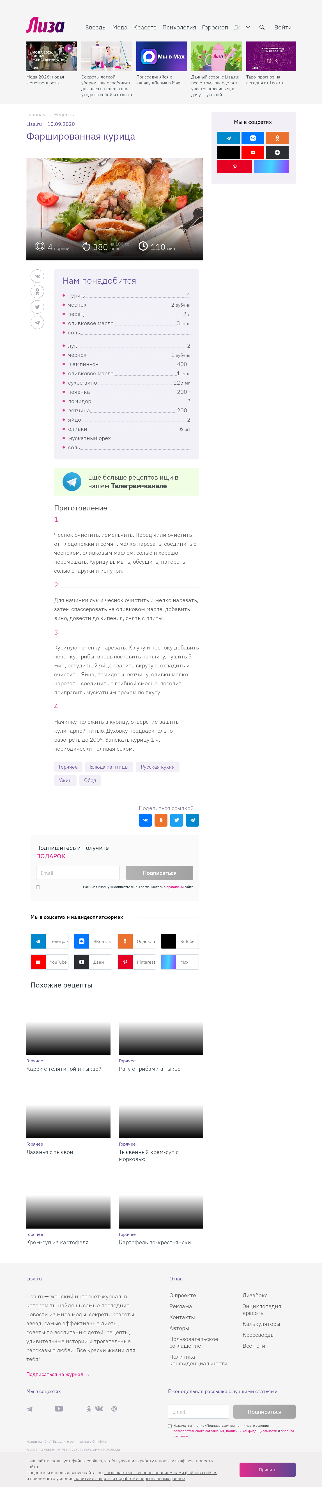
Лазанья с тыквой (49, 1152)
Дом (240, 27)
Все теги (254, 1345)
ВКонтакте (93, 941)
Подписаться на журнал (54, 1374)
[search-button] (261, 27)
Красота (145, 27)
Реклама (180, 1306)
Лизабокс (255, 1295)
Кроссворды (259, 1334)
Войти (283, 27)
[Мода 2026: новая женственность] (51, 56)
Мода (120, 27)
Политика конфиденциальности (198, 1360)
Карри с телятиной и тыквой (64, 1068)
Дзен (89, 962)
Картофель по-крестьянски (155, 1242)
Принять (267, 1469)
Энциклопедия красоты (262, 1309)
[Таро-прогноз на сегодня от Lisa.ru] (271, 56)
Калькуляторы (261, 1324)
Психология (179, 27)
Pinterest (136, 962)
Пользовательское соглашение (193, 1342)
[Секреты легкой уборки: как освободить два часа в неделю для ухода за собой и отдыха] (106, 56)
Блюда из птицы (109, 767)
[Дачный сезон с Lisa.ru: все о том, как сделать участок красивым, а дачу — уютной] (216, 56)
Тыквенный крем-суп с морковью (149, 1155)
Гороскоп (215, 27)
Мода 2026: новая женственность (45, 79)
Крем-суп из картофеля (57, 1242)
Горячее (68, 767)
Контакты (182, 1317)
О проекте (182, 1295)
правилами (175, 887)
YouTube (49, 962)
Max (174, 962)
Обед (90, 780)
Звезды (96, 27)
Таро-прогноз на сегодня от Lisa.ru (264, 79)
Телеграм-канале (139, 485)
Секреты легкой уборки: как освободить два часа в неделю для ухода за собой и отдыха (106, 85)
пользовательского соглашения (198, 1431)
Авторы (179, 1328)
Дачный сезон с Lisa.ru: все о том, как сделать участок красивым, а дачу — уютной (215, 85)
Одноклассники (136, 941)
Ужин (65, 780)
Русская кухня (158, 767)
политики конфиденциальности (251, 1431)
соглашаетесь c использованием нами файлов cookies (160, 1472)
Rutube (178, 941)
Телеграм (49, 941)
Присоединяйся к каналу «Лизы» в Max (158, 79)
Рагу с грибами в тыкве (150, 1068)
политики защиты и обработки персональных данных (129, 1478)
